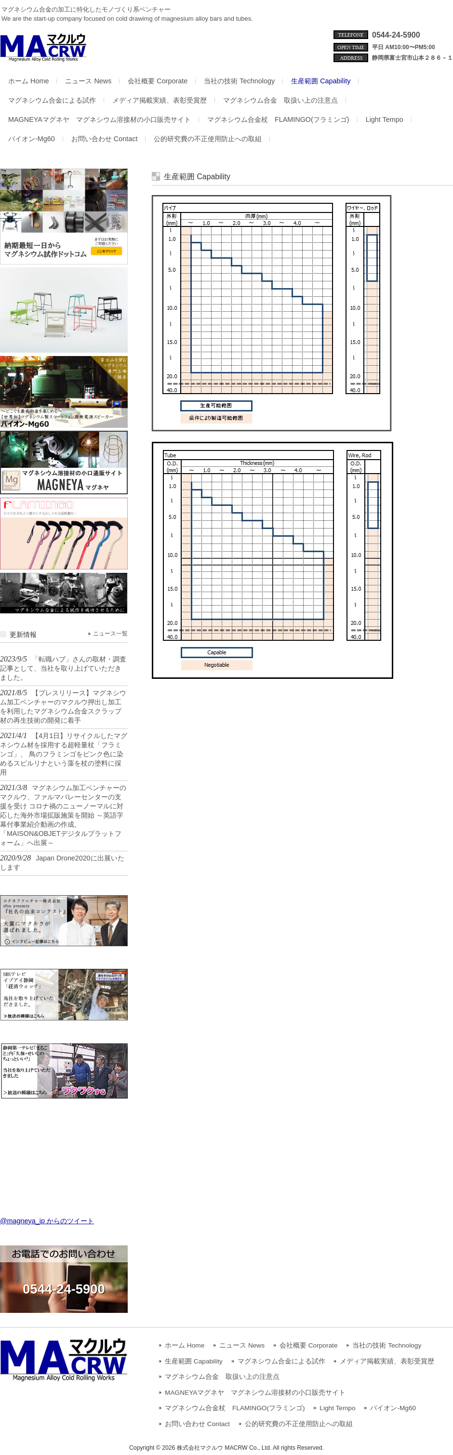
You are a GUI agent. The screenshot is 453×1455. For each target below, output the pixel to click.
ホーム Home (184, 1345)
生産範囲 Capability (194, 1361)
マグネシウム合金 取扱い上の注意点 (222, 1376)
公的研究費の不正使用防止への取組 (299, 1424)
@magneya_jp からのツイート (47, 1221)
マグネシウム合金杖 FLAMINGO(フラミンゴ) (235, 1408)
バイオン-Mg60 (393, 1408)
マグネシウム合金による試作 (281, 1361)
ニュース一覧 (110, 633)
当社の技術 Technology (386, 1345)
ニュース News (242, 1345)
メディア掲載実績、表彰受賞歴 (387, 1361)
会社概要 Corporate (309, 1345)
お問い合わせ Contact (197, 1424)
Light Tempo (337, 1408)
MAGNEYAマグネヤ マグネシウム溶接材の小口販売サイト (255, 1392)
